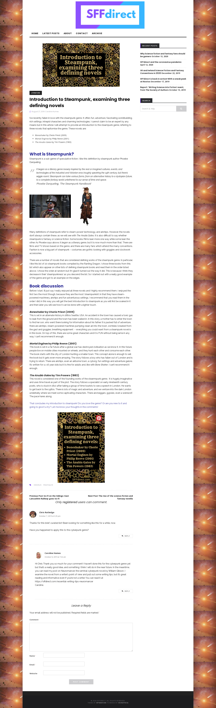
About (68, 33)
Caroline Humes (52, 111)
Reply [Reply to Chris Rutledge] (127, 536)
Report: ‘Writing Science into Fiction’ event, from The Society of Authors (162, 88)
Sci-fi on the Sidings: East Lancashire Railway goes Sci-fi (49, 497)
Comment (34, 620)
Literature (35, 93)
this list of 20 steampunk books (50, 263)
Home (35, 33)
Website (33, 673)
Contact (82, 33)
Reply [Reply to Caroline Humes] (127, 591)
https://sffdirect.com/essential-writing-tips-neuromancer (64, 581)
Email (32, 665)
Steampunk (48, 485)
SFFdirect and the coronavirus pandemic (161, 62)
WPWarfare (101, 703)
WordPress (123, 703)
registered (70, 502)
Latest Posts (51, 33)
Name (32, 656)
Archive (97, 33)
